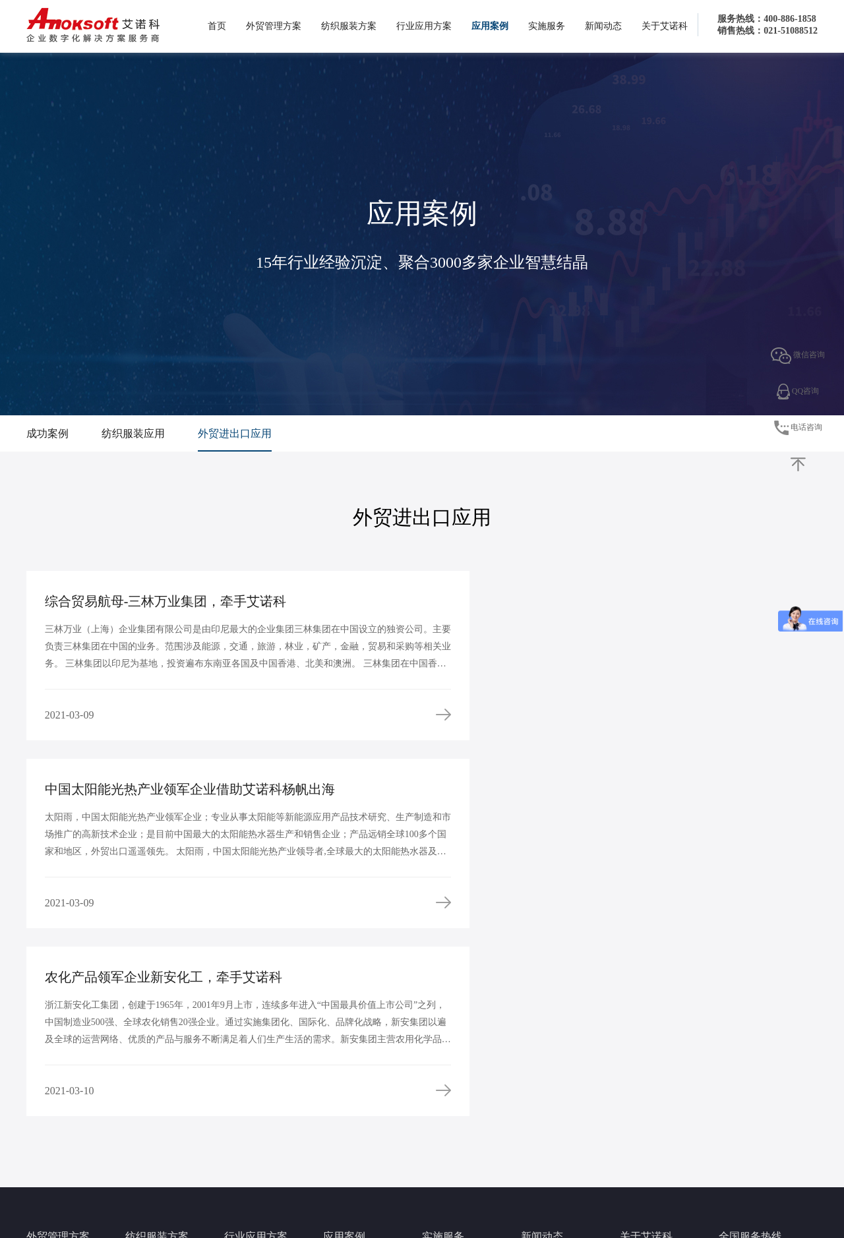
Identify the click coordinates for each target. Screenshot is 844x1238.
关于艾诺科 (665, 26)
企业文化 (635, 1099)
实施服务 (546, 26)
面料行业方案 (149, 1115)
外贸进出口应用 (235, 433)
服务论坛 (438, 1131)
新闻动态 (603, 26)
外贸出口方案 (50, 1083)
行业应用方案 (424, 26)
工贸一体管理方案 (255, 1131)
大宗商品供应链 (252, 1083)
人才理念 (635, 1131)
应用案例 (489, 26)
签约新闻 (537, 1115)
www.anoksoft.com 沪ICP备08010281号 (554, 1197)
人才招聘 (635, 1147)
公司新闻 (537, 1083)
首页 (217, 26)
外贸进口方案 (50, 1099)
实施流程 (438, 1099)
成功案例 (47, 433)
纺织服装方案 (349, 26)
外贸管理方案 (273, 26)
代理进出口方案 (252, 1115)
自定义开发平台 (252, 1099)
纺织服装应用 (133, 433)
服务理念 (438, 1083)
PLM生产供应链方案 (161, 1099)
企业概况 (635, 1083)
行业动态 (537, 1099)
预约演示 (438, 1115)
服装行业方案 (149, 1083)
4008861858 (752, 1083)
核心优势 (635, 1115)
